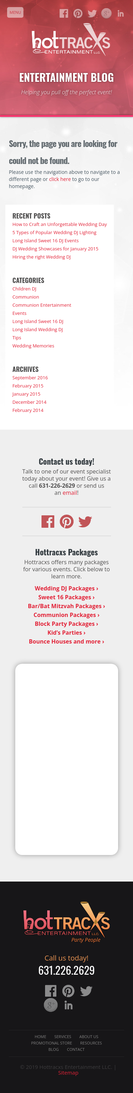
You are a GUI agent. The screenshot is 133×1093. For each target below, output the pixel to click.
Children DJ (24, 288)
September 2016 (30, 377)
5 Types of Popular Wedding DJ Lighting (54, 232)
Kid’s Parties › (66, 632)
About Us (89, 1036)
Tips (16, 337)
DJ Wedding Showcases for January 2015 (55, 248)
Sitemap (68, 1072)
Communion (25, 297)
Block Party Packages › (66, 624)
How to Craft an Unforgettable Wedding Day (59, 224)
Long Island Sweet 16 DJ (37, 321)
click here (60, 179)
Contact (76, 1049)
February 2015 (27, 386)
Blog (53, 1049)
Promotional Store (51, 1043)
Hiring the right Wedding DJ (41, 257)
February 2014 (27, 410)
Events (19, 313)
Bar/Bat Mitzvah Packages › (66, 606)
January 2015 (26, 394)
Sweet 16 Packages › (66, 597)
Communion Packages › (66, 615)
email (69, 493)
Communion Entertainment (41, 305)
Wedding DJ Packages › (66, 588)
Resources (91, 1043)
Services (62, 1036)
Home (40, 1036)
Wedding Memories (33, 345)
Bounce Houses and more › (66, 641)
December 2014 (29, 402)
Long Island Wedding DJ (37, 329)
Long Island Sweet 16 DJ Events (45, 240)
